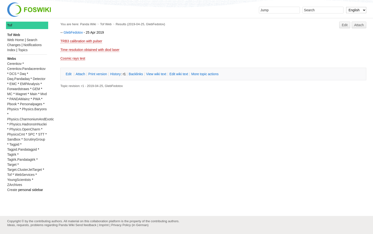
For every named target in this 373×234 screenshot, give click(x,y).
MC (9, 94)
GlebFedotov (155, 24)
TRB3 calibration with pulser (81, 41)
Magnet (21, 94)
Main (33, 94)
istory (115, 74)
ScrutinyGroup (34, 139)
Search (32, 40)
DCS (13, 74)
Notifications (32, 45)
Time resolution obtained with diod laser (89, 50)
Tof (9, 25)
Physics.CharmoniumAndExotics (31, 119)
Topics (23, 50)
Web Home (15, 40)
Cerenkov (14, 64)
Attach (359, 25)
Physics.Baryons (34, 109)
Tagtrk (11, 154)
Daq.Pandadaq (18, 79)
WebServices (25, 175)
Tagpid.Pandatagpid (22, 149)
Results (121, 24)
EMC (13, 84)
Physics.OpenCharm (24, 129)
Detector (39, 79)
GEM (36, 89)
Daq (23, 74)
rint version (97, 74)
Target (12, 164)
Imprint (104, 225)
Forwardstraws (18, 89)
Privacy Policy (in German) (130, 225)
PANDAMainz (19, 99)
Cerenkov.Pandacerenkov (26, 69)
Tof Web (106, 24)
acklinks (136, 74)
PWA (36, 99)
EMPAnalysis (30, 84)
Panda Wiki (88, 24)
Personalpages (31, 104)
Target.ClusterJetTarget (24, 170)
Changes (14, 45)
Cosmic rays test (72, 58)
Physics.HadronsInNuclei (28, 124)
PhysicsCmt (16, 134)
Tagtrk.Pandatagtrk (21, 159)
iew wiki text (156, 74)
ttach (80, 74)
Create (12, 190)
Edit (345, 25)
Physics (13, 109)
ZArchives (14, 185)
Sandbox (13, 139)
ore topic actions (205, 74)
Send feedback (85, 225)
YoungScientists (19, 180)
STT (41, 134)
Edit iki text (178, 74)
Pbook (12, 104)
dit (69, 74)
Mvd (44, 94)
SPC (31, 134)
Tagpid (14, 144)
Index (11, 50)
